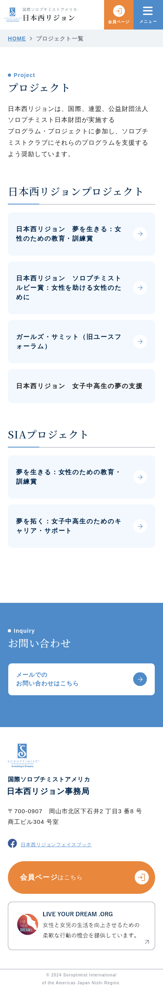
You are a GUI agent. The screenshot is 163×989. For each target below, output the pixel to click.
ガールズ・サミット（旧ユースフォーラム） (69, 341)
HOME (17, 38)
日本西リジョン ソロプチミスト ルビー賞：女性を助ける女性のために (69, 287)
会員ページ (119, 14)
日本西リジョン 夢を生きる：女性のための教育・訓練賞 (69, 234)
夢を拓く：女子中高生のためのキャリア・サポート (69, 526)
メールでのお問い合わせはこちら (47, 679)
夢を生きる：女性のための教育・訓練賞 (69, 477)
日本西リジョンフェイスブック (50, 843)
